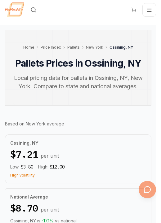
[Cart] (134, 10)
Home (28, 47)
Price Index (51, 47)
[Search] (33, 9)
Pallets (73, 47)
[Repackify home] (14, 9)
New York (94, 47)
